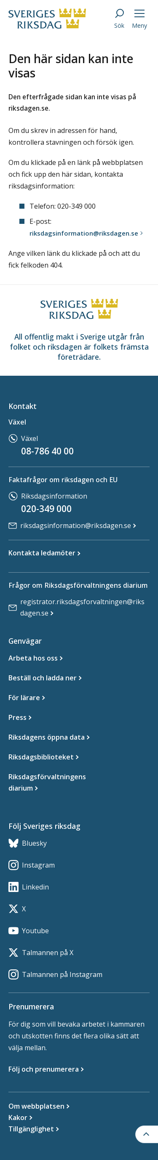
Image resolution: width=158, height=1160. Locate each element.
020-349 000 (46, 509)
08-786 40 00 (47, 451)
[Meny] (139, 18)
